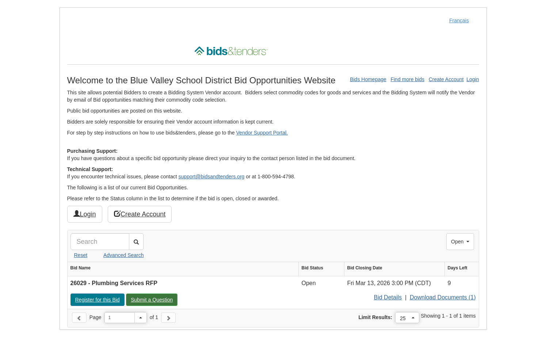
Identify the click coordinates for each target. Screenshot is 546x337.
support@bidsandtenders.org (212, 176)
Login (472, 79)
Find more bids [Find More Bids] (407, 79)
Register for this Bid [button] (100, 299)
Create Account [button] (139, 214)
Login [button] (84, 214)
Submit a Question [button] (153, 299)
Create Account (446, 79)
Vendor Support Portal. (262, 133)
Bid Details (388, 297)
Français (459, 20)
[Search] (99, 241)
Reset (81, 255)
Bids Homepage (368, 79)
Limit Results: (375, 317)
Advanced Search (123, 255)
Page (95, 317)
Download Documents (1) (443, 297)
